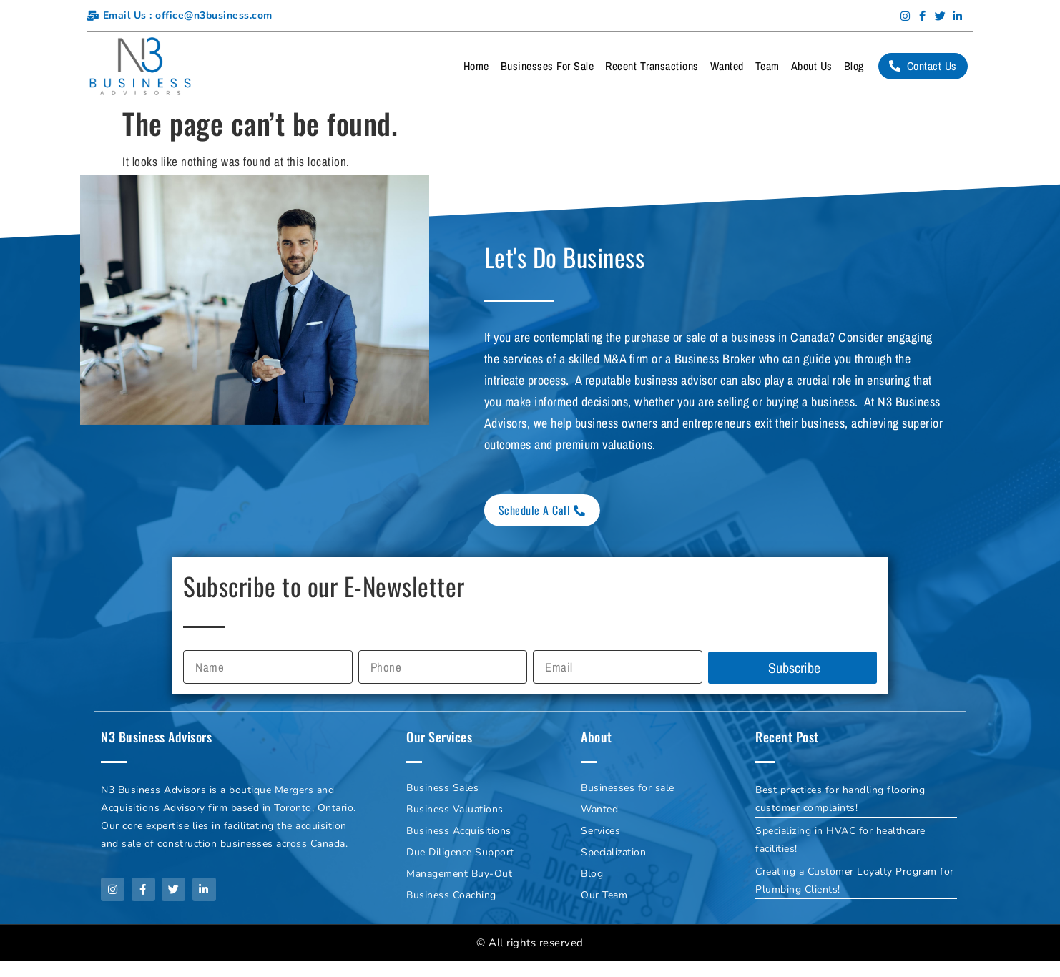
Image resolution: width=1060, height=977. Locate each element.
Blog (854, 66)
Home (476, 66)
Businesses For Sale (547, 66)
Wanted (727, 66)
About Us (812, 66)
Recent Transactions (652, 66)
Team (767, 66)
